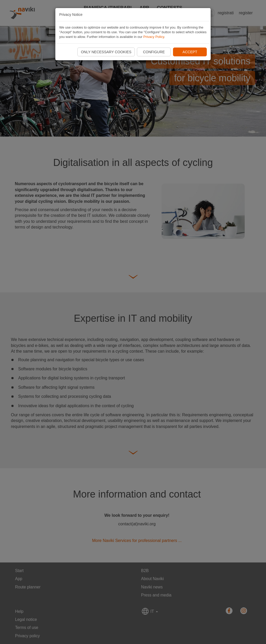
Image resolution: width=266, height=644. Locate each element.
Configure (154, 52)
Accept (190, 52)
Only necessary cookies (106, 52)
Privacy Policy (153, 37)
